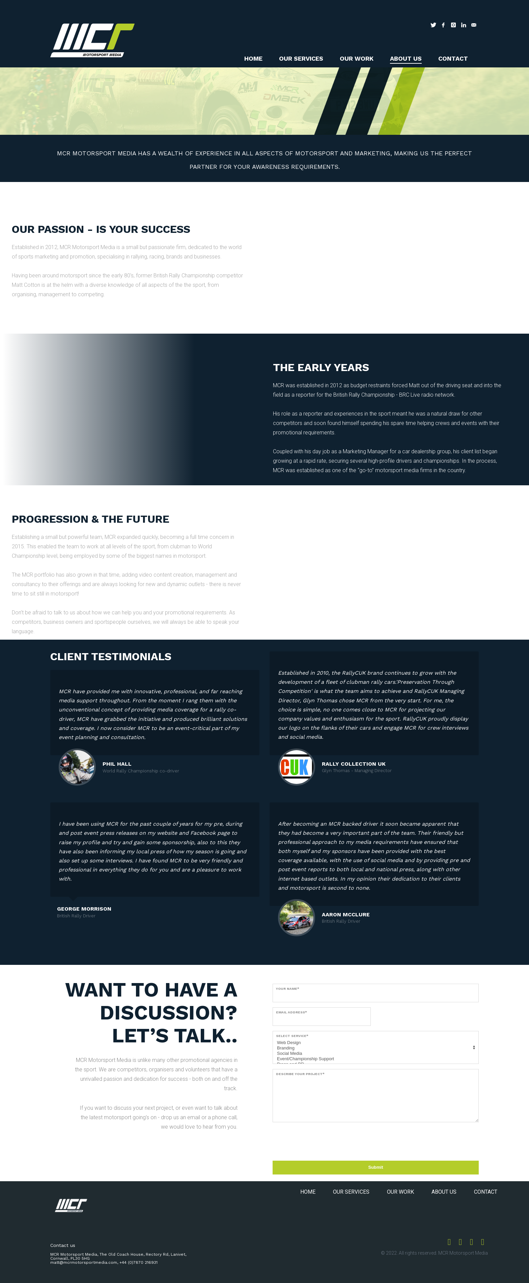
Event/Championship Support (374, 1059)
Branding (374, 1048)
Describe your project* (300, 1074)
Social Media (374, 1053)
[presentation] (324, 1140)
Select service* (292, 1036)
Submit (375, 1167)
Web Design (374, 1042)
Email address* (291, 1012)
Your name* (287, 988)
